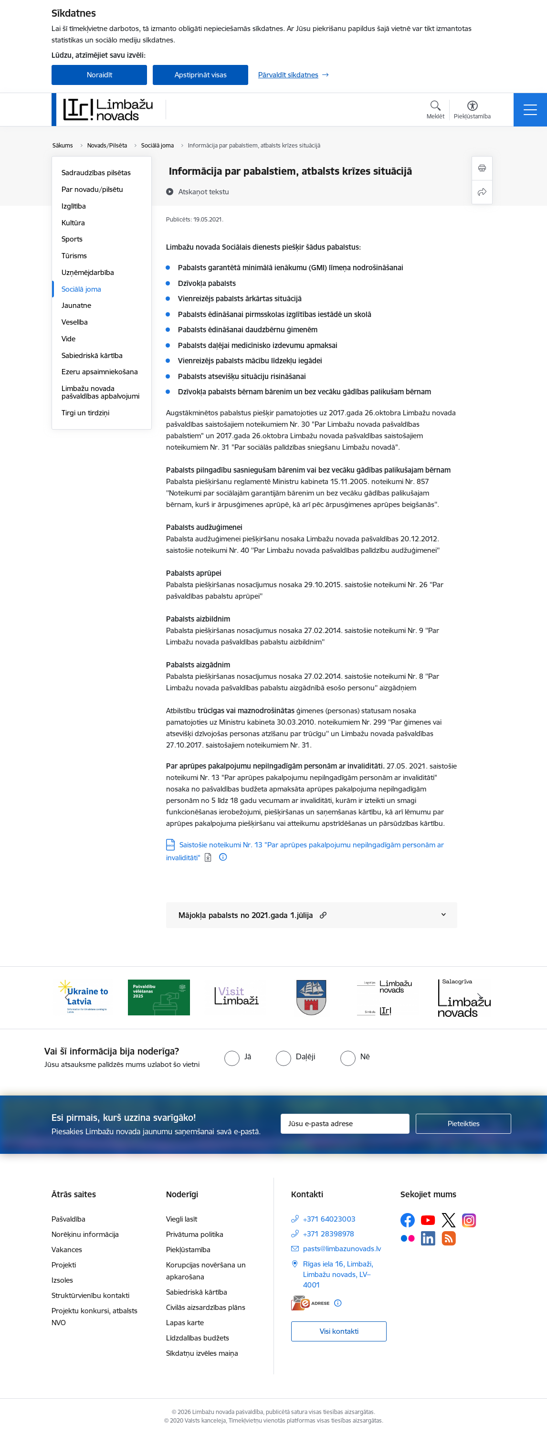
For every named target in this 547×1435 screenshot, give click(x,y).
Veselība (75, 322)
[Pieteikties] (463, 1124)
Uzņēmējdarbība (88, 272)
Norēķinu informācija (85, 1234)
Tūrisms (74, 255)
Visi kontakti (339, 1331)
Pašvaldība (68, 1219)
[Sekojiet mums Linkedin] (428, 1238)
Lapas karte (185, 1322)
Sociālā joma (81, 289)
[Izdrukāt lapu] (482, 168)
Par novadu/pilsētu (92, 189)
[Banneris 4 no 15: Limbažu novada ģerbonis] (312, 997)
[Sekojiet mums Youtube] (428, 1219)
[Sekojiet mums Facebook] (407, 1220)
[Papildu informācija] (223, 857)
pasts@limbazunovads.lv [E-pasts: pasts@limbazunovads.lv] (342, 1248)
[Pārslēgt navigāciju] (530, 110)
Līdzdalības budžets (197, 1337)
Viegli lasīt (181, 1219)
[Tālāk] (480, 997)
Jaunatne (76, 305)
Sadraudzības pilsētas (96, 172)
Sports (72, 238)
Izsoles (62, 1280)
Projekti (64, 1264)
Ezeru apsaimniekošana (100, 371)
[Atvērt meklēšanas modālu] (435, 111)
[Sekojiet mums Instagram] (469, 1220)
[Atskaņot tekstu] (204, 191)
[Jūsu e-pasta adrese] (345, 1124)
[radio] (237, 1056)
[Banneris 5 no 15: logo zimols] (388, 997)
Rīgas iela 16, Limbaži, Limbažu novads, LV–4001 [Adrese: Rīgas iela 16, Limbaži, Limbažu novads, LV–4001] (338, 1274)
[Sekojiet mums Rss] (449, 1238)
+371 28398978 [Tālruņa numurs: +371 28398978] (328, 1233)
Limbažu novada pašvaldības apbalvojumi (100, 392)
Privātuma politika (194, 1234)
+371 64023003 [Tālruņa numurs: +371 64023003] (329, 1219)
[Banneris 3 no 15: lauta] (235, 997)
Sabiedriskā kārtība (92, 355)
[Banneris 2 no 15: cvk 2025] (159, 997)
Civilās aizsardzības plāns (205, 1307)
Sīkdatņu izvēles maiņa (202, 1353)
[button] (321, 915)
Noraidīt (99, 74)
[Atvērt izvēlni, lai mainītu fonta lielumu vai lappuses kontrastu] (472, 111)
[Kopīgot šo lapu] (482, 192)
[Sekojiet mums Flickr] (407, 1238)
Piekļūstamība (188, 1249)
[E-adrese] (310, 1303)
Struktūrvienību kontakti (90, 1295)
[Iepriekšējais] (67, 997)
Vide (68, 338)
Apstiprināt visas (201, 74)
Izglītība (74, 206)
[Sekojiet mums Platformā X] (449, 1220)
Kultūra (73, 222)
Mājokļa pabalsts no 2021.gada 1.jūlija (246, 915)
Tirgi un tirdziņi (85, 412)
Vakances (67, 1249)
